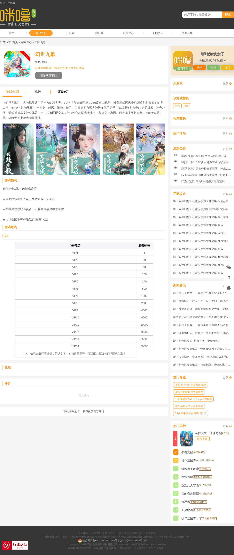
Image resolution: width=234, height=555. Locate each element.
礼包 (37, 92)
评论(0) (63, 92)
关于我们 (83, 532)
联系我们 (96, 532)
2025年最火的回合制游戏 (189, 406)
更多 (225, 83)
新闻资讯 (157, 33)
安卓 (199, 67)
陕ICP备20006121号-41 (133, 540)
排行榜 (99, 33)
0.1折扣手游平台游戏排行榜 (190, 413)
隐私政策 (137, 532)
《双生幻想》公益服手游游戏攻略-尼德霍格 (202, 257)
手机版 (11, 2)
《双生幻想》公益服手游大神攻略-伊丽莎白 (202, 201)
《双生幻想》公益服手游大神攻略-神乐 (199, 225)
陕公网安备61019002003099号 (99, 540)
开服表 (70, 33)
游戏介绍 (12, 92)
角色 (177, 105)
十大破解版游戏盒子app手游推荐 (193, 399)
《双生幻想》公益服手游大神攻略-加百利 (201, 265)
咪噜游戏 (140, 544)
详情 (227, 67)
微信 (2, 2)
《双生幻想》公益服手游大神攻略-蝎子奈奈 (202, 217)
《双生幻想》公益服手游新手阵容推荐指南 (202, 209)
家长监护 (124, 532)
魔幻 (187, 105)
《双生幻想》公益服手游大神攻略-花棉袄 (201, 233)
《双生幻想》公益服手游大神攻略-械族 (199, 249)
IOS (213, 67)
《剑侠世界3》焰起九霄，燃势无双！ (198, 340)
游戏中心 (40, 33)
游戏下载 (202, 438)
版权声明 (110, 532)
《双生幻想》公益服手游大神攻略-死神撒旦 (202, 241)
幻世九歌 (40, 42)
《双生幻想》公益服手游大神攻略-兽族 (199, 272)
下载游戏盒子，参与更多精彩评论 (83, 411)
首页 (11, 33)
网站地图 (151, 532)
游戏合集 (187, 33)
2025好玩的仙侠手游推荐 (189, 391)
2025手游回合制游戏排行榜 (190, 384)
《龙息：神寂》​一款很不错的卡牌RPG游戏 (202, 324)
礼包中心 (128, 33)
